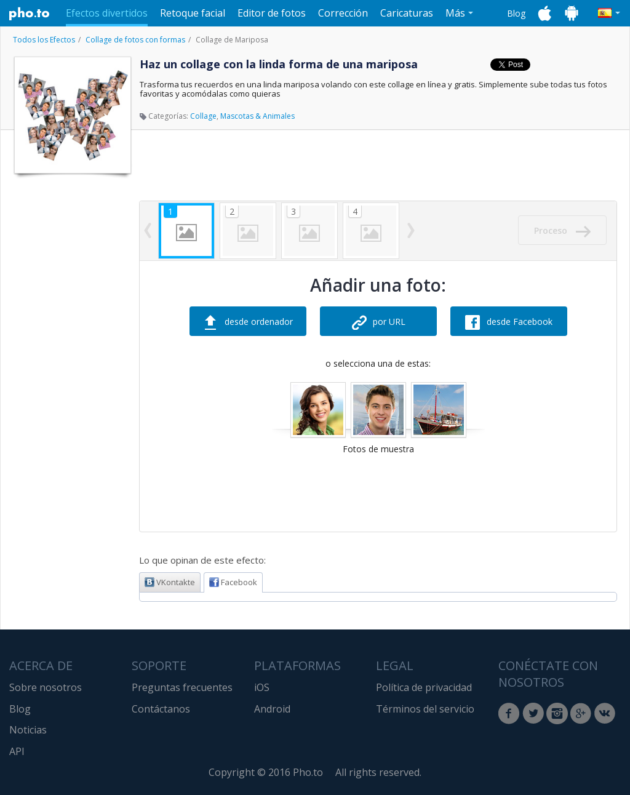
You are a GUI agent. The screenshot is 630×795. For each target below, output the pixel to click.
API (17, 751)
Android (272, 709)
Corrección (343, 13)
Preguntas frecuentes (182, 687)
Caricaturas (406, 13)
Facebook (233, 582)
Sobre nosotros (45, 687)
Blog (516, 13)
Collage (203, 116)
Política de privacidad (424, 687)
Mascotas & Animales (257, 116)
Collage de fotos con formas (135, 39)
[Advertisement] (71, 364)
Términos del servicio (425, 709)
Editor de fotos (271, 13)
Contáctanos (161, 709)
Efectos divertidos (107, 13)
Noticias (28, 730)
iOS (261, 687)
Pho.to (29, 13)
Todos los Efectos (44, 39)
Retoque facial (192, 13)
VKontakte (170, 582)
